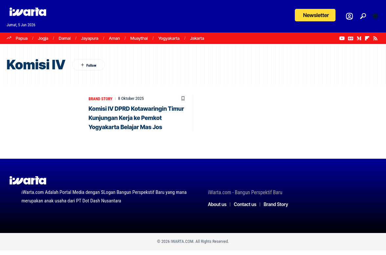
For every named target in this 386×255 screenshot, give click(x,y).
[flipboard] (367, 38)
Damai (65, 38)
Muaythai (139, 38)
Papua (22, 38)
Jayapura (89, 38)
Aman (114, 38)
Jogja (43, 38)
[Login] (349, 16)
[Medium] (359, 38)
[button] (363, 16)
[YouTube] (341, 38)
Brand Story (101, 98)
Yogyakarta (169, 38)
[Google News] (350, 38)
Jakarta (197, 38)
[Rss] (375, 38)
